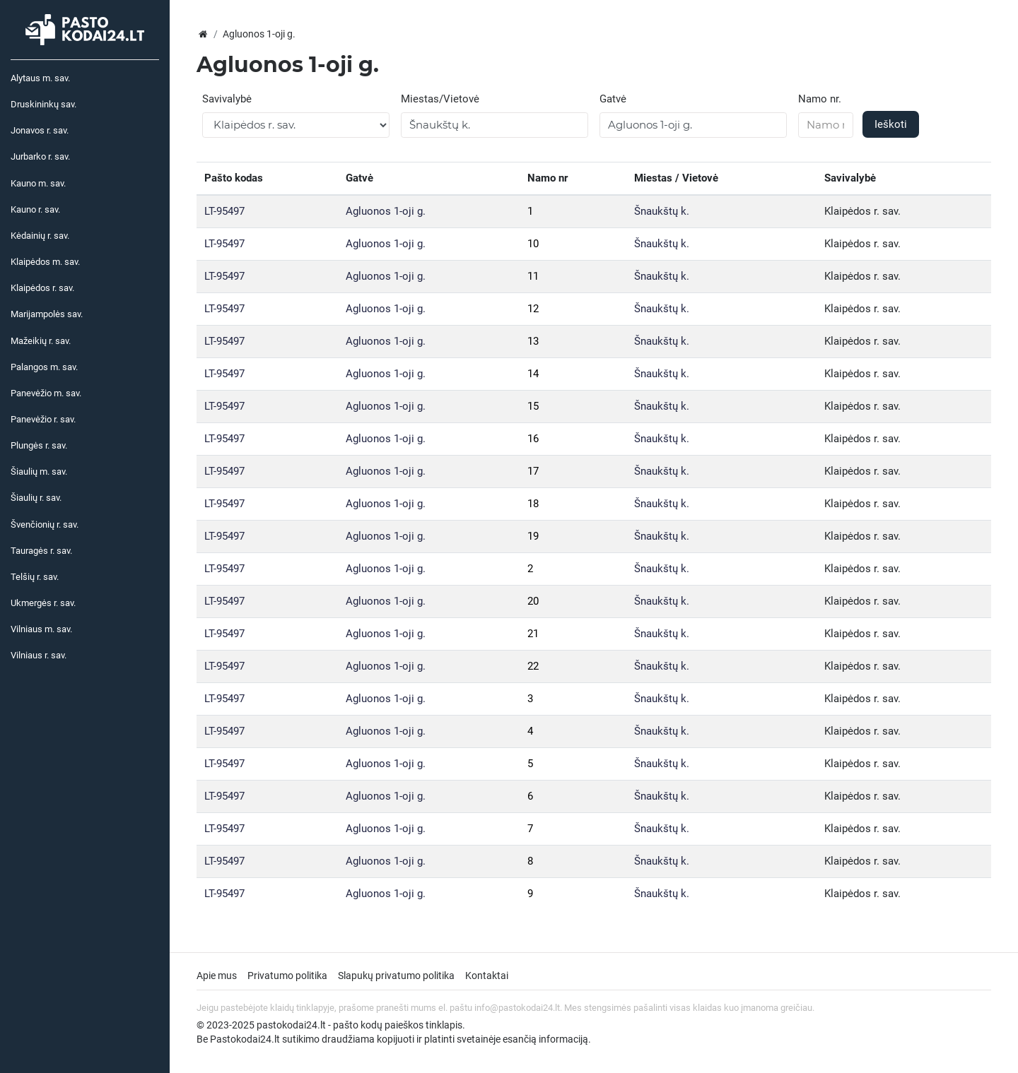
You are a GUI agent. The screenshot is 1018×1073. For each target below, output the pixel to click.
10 (533, 243)
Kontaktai (486, 975)
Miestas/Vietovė (440, 99)
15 (533, 406)
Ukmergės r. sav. (43, 603)
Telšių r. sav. (35, 576)
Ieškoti (890, 124)
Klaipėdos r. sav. (42, 288)
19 (533, 536)
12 (533, 308)
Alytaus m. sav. (40, 78)
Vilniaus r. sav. (38, 655)
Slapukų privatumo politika (396, 975)
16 (533, 438)
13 (533, 341)
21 (533, 633)
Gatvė (612, 99)
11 (533, 276)
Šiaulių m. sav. (39, 471)
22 (533, 666)
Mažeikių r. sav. (41, 341)
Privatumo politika (287, 975)
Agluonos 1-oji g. (386, 211)
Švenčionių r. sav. (44, 524)
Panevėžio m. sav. (46, 393)
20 (533, 601)
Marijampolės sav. (47, 314)
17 (533, 471)
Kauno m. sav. (38, 183)
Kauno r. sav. (35, 209)
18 (533, 503)
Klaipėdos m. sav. (45, 261)
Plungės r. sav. (39, 445)
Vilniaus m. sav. (41, 629)
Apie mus (217, 975)
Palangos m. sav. (44, 367)
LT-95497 (224, 211)
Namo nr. (819, 99)
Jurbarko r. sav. (40, 156)
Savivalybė (227, 99)
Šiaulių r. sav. (36, 497)
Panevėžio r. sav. (43, 419)
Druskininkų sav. (43, 104)
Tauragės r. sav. (41, 550)
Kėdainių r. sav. (40, 235)
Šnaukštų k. (661, 211)
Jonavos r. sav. (40, 130)
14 (533, 373)
